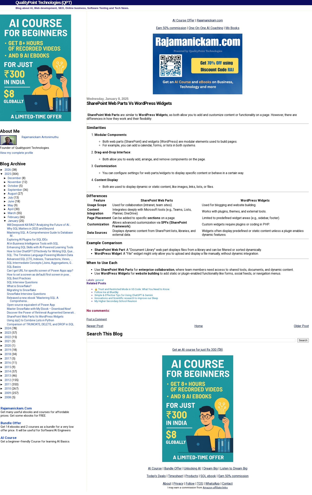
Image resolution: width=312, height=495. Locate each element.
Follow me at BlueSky (106, 292)
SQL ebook (208, 476)
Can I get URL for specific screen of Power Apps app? (40, 270)
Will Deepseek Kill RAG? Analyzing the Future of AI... (39, 224)
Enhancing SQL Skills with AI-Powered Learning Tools (40, 247)
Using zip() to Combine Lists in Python (30, 320)
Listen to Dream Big (233, 468)
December (15, 178)
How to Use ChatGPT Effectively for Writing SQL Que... (40, 251)
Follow (190, 483)
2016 (8, 362)
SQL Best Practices (19, 278)
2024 (8, 328)
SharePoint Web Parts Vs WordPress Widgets (35, 316)
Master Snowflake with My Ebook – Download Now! (39, 308)
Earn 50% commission (171, 28)
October (13, 185)
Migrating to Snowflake (21, 290)
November (15, 182)
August (13, 193)
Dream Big (210, 468)
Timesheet (175, 476)
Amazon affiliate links (215, 487)
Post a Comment (97, 319)
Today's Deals (156, 476)
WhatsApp (212, 483)
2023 (8, 332)
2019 (8, 350)
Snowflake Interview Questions (26, 293)
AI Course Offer (183, 20)
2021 (8, 341)
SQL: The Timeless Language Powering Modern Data (40, 255)
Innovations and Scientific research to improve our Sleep (126, 298)
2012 (8, 380)
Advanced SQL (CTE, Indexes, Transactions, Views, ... (39, 259)
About (167, 483)
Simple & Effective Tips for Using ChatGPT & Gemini (124, 295)
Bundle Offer (173, 468)
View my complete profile (16, 153)
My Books (232, 28)
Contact (227, 483)
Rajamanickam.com (210, 20)
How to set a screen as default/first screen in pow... (39, 274)
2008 (8, 397)
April (11, 209)
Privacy (178, 483)
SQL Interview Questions (22, 282)
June (11, 201)
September (15, 189)
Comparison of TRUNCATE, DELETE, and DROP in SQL (40, 324)
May (11, 205)
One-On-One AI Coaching (206, 28)
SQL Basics (14, 266)
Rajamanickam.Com (16, 408)
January (13, 220)
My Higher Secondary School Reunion (116, 301)
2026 (8, 169)
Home (198, 326)
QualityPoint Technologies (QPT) (43, 2)
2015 (8, 367)
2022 (8, 337)
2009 (8, 393)
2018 (8, 354)
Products (191, 476)
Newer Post (95, 326)
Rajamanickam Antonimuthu (40, 137)
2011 (8, 384)
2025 (8, 174)
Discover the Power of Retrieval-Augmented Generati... (41, 312)
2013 (8, 375)
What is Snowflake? (19, 286)
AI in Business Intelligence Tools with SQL (32, 243)
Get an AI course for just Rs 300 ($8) (197, 350)
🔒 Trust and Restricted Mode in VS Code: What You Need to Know (132, 289)
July (11, 197)
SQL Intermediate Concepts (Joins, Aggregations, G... (40, 262)
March (12, 213)
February (14, 217)
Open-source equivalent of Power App (31, 304)
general (99, 280)
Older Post (301, 326)
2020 (8, 345)
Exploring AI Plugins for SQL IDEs (27, 239)
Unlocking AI (192, 468)
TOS (200, 483)
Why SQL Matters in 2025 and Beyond (30, 228)
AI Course (155, 468)
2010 (8, 388)
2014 (8, 371)
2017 (8, 358)
